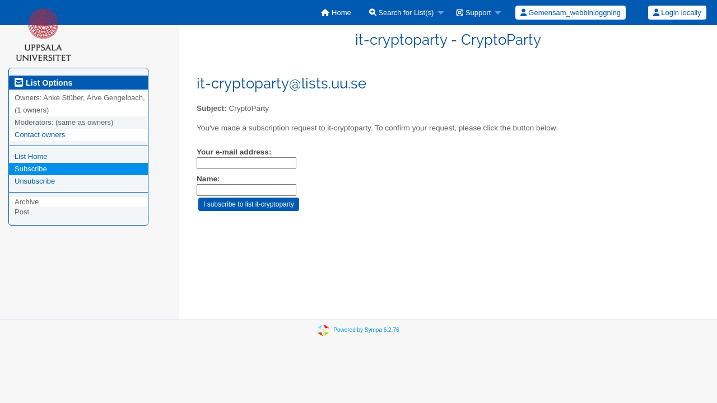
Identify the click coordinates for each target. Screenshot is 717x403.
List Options (43, 82)
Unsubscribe (35, 181)
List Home (31, 156)
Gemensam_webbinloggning (570, 12)
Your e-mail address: (234, 152)
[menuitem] (336, 12)
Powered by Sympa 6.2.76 (366, 330)
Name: (208, 179)
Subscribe (31, 169)
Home (336, 12)
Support (473, 12)
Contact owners (40, 134)
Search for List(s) (401, 12)
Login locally (677, 12)
